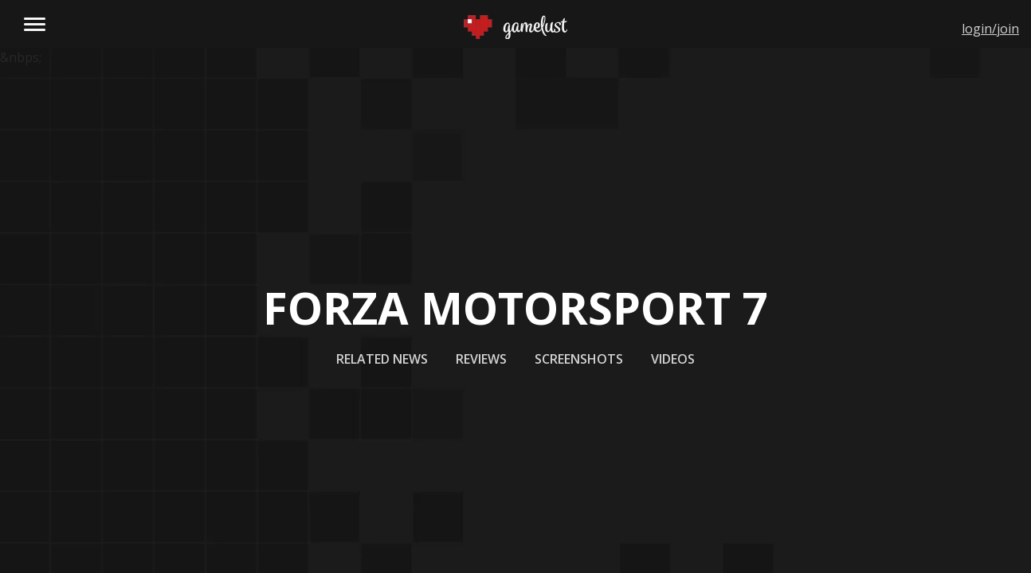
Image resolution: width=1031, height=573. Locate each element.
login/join (990, 28)
